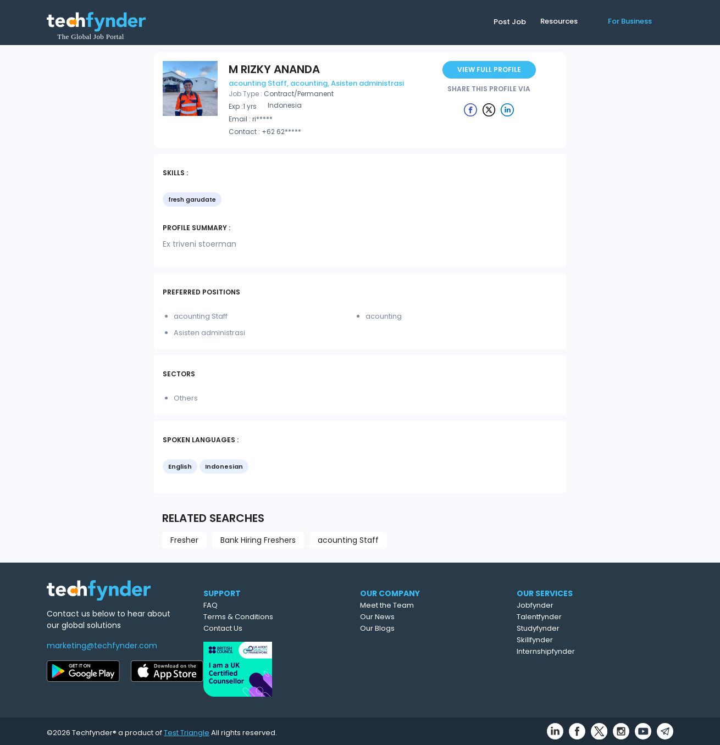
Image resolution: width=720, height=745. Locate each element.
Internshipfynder (595, 651)
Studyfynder (587, 628)
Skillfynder (584, 640)
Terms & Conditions (282, 616)
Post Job (510, 21)
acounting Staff (348, 540)
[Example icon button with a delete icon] (470, 109)
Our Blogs (425, 628)
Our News (425, 616)
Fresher (184, 540)
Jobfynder (584, 605)
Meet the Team (435, 605)
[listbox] (360, 200)
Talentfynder (588, 616)
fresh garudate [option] (192, 199)
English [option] (180, 466)
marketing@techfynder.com (102, 645)
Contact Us (266, 628)
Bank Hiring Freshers (258, 540)
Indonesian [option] (224, 466)
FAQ (254, 605)
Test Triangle (186, 729)
